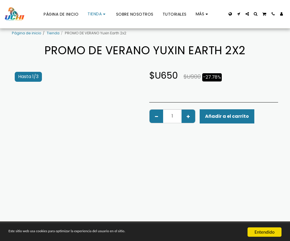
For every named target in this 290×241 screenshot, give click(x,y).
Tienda (53, 33)
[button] (239, 14)
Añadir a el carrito (227, 116)
